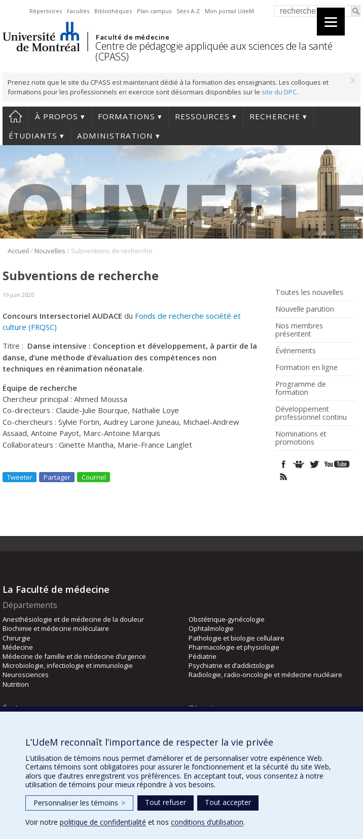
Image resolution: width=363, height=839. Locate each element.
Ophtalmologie (211, 628)
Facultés (78, 11)
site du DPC (279, 91)
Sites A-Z (188, 11)
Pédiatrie (202, 656)
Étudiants (33, 135)
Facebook (283, 464)
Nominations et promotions (300, 438)
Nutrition (16, 684)
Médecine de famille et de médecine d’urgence (74, 656)
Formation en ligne (306, 367)
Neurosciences (26, 674)
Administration (115, 135)
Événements (295, 351)
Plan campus (154, 11)
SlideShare (299, 464)
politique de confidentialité (103, 822)
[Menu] (331, 22)
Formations (126, 116)
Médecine (18, 647)
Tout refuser (165, 802)
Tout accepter (228, 802)
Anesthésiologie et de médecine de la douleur (73, 619)
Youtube (338, 464)
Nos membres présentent (299, 330)
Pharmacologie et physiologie (234, 647)
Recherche (274, 116)
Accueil (15, 116)
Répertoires (45, 11)
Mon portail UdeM (229, 11)
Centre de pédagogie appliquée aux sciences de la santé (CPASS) (213, 51)
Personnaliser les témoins (79, 803)
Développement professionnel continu (311, 413)
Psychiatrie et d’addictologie (231, 665)
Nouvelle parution (304, 309)
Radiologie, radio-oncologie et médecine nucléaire (265, 674)
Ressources (202, 116)
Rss (283, 477)
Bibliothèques (113, 11)
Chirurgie (16, 638)
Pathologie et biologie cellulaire (236, 638)
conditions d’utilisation (207, 822)
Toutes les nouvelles (309, 292)
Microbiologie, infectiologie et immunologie (68, 665)
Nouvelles (49, 250)
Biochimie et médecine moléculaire (56, 628)
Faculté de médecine (132, 37)
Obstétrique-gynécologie (227, 619)
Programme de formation (300, 388)
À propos (56, 116)
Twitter (314, 464)
